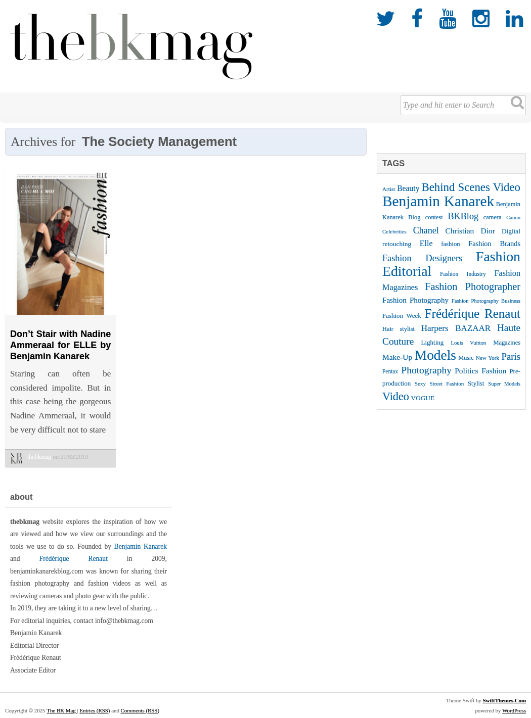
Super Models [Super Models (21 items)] (504, 384)
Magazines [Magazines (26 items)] (506, 342)
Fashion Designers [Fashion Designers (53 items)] (422, 258)
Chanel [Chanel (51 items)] (426, 230)
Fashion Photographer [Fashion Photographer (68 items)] (472, 286)
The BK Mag (62, 710)
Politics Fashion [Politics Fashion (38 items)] (480, 370)
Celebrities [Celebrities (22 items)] (394, 231)
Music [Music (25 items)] (466, 357)
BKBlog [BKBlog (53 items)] (463, 216)
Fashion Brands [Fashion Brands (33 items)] (494, 244)
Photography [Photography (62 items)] (426, 370)
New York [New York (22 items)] (487, 358)
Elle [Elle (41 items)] (426, 243)
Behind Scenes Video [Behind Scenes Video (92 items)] (471, 187)
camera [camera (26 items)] (492, 217)
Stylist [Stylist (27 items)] (476, 383)
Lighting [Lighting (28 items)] (432, 342)
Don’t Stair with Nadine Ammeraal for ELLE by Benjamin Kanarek (60, 345)
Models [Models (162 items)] (435, 355)
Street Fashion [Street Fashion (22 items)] (447, 383)
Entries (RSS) (94, 710)
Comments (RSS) (140, 710)
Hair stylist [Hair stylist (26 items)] (398, 328)
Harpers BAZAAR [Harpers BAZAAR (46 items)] (456, 328)
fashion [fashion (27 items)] (450, 244)
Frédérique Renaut (73, 558)
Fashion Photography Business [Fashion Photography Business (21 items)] (486, 301)
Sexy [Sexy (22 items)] (420, 383)
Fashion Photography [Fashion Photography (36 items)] (415, 300)
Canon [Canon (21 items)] (513, 217)
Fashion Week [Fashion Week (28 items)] (401, 315)
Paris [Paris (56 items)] (511, 356)
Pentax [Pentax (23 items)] (390, 371)
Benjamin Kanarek (140, 546)
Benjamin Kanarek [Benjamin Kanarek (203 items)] (438, 201)
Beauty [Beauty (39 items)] (408, 188)
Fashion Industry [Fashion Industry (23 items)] (463, 274)
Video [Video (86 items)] (395, 396)
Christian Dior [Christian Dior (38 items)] (470, 230)
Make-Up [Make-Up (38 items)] (397, 357)
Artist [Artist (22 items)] (388, 189)
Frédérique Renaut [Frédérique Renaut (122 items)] (472, 313)
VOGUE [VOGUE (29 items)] (422, 398)
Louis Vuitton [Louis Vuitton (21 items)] (468, 343)
